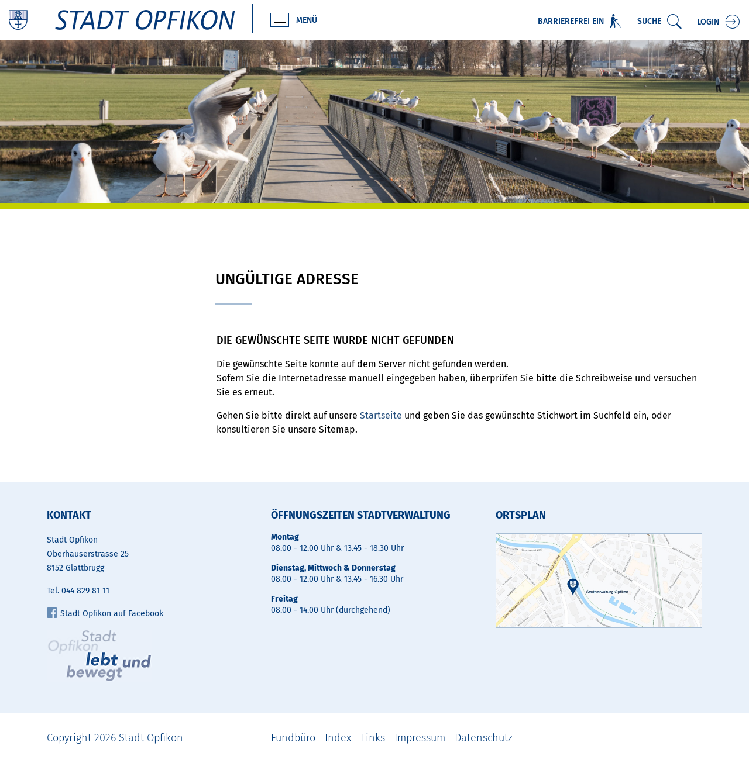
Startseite (381, 415)
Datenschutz (484, 737)
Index (338, 737)
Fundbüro (293, 737)
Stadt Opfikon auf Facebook (105, 614)
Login (708, 22)
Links (372, 737)
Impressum (419, 737)
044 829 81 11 (85, 591)
